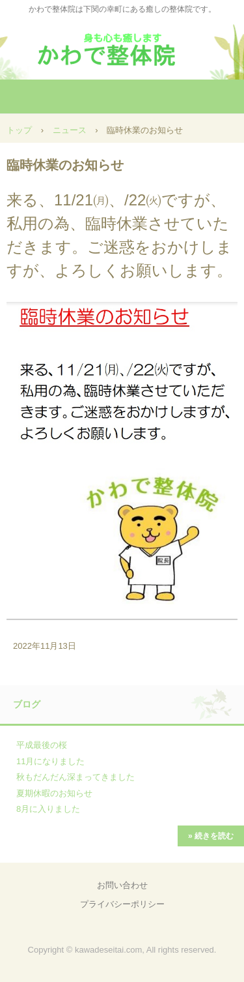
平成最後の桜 (41, 745)
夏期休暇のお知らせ (54, 793)
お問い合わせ (122, 885)
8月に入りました (48, 809)
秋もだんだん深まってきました (75, 777)
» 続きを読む (211, 836)
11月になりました (50, 761)
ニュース (70, 130)
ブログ (26, 704)
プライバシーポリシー (122, 904)
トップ (19, 130)
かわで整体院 (122, 45)
